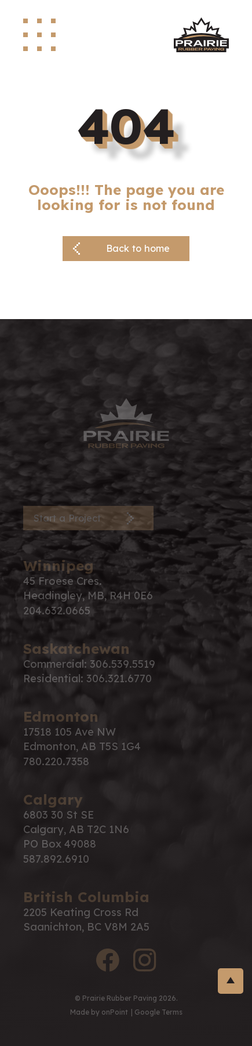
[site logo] (201, 34)
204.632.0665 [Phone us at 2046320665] (56, 610)
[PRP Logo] (126, 422)
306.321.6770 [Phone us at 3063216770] (119, 678)
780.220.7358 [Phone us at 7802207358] (56, 761)
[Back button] (126, 248)
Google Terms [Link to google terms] (158, 1012)
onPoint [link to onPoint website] (114, 1012)
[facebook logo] (107, 962)
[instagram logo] (144, 962)
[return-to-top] (230, 981)
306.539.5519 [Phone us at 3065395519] (122, 664)
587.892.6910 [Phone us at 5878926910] (56, 859)
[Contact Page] (88, 518)
